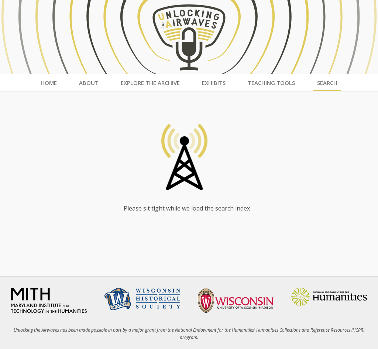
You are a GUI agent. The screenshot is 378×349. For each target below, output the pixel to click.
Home (49, 82)
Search (327, 82)
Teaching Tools (271, 82)
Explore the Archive (150, 82)
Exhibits (214, 82)
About (89, 82)
